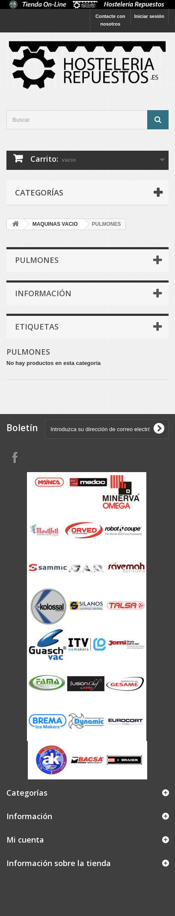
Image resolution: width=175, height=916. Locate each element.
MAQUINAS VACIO (55, 224)
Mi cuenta (25, 839)
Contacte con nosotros (110, 20)
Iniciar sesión (149, 16)
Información (43, 293)
